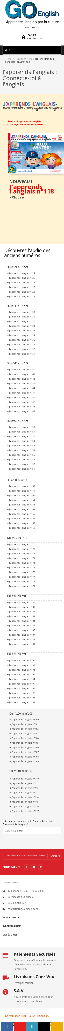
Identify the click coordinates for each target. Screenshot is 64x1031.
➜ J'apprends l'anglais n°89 (21, 644)
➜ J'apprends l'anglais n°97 (21, 692)
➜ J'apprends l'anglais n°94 (21, 679)
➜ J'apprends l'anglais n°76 (21, 572)
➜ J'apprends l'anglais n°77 (21, 576)
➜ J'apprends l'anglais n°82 (21, 611)
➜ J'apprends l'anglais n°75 (21, 567)
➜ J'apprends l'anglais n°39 (21, 353)
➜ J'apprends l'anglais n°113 (24, 792)
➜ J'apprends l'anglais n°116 (24, 806)
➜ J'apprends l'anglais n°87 (21, 634)
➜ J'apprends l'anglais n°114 (24, 797)
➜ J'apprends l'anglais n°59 (21, 468)
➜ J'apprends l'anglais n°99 (21, 702)
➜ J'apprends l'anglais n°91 (21, 665)
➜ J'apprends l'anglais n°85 (21, 625)
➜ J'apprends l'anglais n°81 (21, 606)
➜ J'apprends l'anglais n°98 (21, 697)
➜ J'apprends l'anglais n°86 (21, 630)
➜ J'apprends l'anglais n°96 (21, 688)
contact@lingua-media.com (23, 908)
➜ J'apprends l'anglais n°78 (21, 581)
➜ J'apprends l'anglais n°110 (24, 778)
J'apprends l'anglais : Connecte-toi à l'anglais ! (30, 78)
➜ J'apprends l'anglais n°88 (21, 639)
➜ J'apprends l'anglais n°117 (24, 811)
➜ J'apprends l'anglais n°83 (21, 616)
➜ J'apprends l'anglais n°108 (24, 756)
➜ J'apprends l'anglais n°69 (21, 527)
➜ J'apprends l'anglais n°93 (21, 674)
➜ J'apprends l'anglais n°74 (21, 562)
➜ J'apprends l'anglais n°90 (21, 660)
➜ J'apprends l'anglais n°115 (24, 801)
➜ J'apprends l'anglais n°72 (21, 553)
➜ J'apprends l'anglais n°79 (21, 586)
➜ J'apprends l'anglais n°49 (21, 411)
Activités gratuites (14, 830)
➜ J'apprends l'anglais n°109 (24, 761)
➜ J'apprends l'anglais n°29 (21, 296)
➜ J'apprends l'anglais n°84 (21, 620)
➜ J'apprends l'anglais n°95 (21, 683)
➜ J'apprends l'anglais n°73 (21, 558)
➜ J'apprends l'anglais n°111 (24, 783)
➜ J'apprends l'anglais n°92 (21, 669)
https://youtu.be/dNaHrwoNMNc (26, 124)
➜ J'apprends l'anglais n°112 (24, 787)
